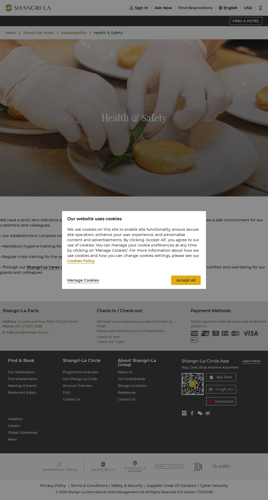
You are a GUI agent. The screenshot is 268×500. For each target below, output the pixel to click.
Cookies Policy (80, 261)
